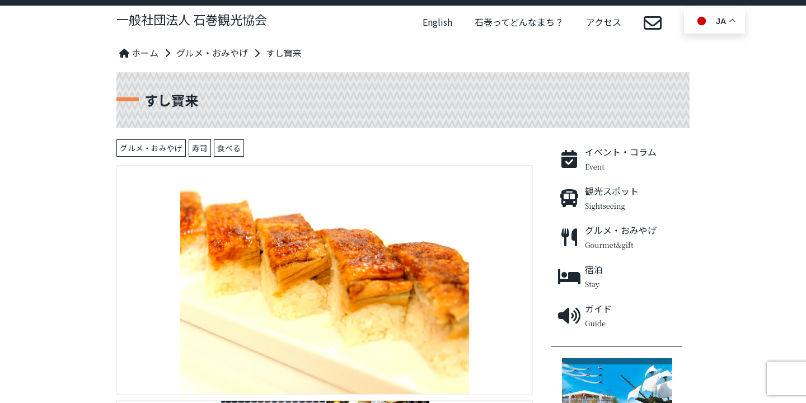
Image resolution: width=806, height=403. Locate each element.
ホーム (138, 52)
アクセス (603, 22)
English (437, 22)
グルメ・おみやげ (212, 52)
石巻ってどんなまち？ (519, 22)
